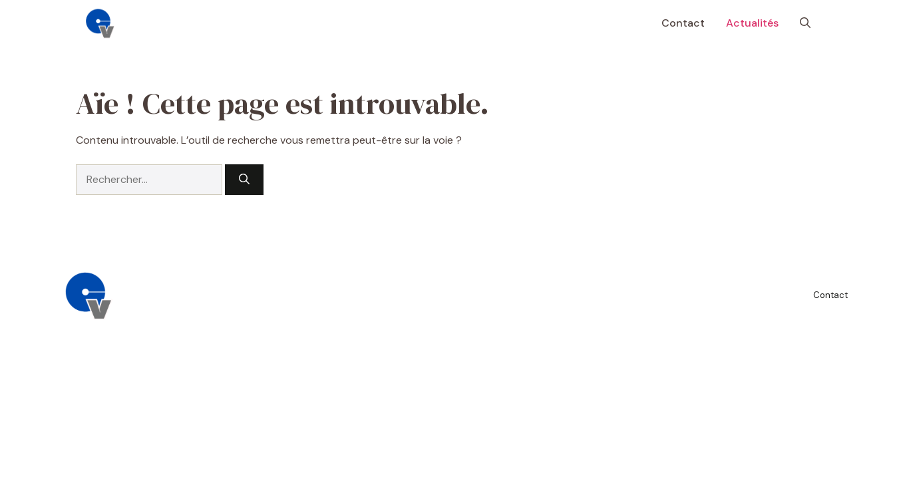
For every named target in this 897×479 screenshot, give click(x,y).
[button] (805, 23)
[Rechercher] (244, 179)
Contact (683, 23)
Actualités (752, 23)
